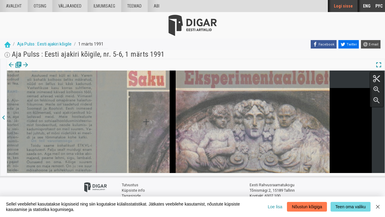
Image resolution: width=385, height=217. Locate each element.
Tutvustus (130, 182)
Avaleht (14, 6)
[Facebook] (324, 44)
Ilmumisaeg (104, 6)
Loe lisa (275, 206)
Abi (156, 6)
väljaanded (70, 6)
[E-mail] (370, 44)
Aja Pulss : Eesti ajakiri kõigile (44, 44)
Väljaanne (15, 69)
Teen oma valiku (350, 206)
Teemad (134, 6)
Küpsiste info (133, 187)
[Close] (377, 206)
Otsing (40, 6)
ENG (367, 6)
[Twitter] (348, 44)
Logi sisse (343, 6)
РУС (379, 6)
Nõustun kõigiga (307, 206)
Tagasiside (131, 193)
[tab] (15, 69)
